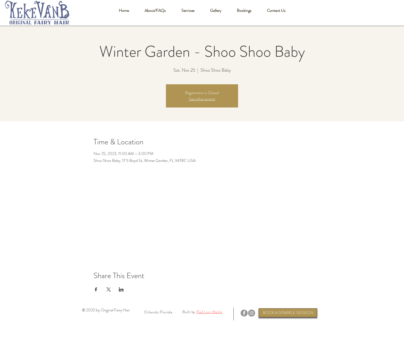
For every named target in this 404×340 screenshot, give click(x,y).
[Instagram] (251, 313)
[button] (155, 10)
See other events (202, 99)
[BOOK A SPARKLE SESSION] (288, 312)
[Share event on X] (108, 289)
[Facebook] (244, 313)
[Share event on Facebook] (96, 289)
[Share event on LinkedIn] (121, 289)
